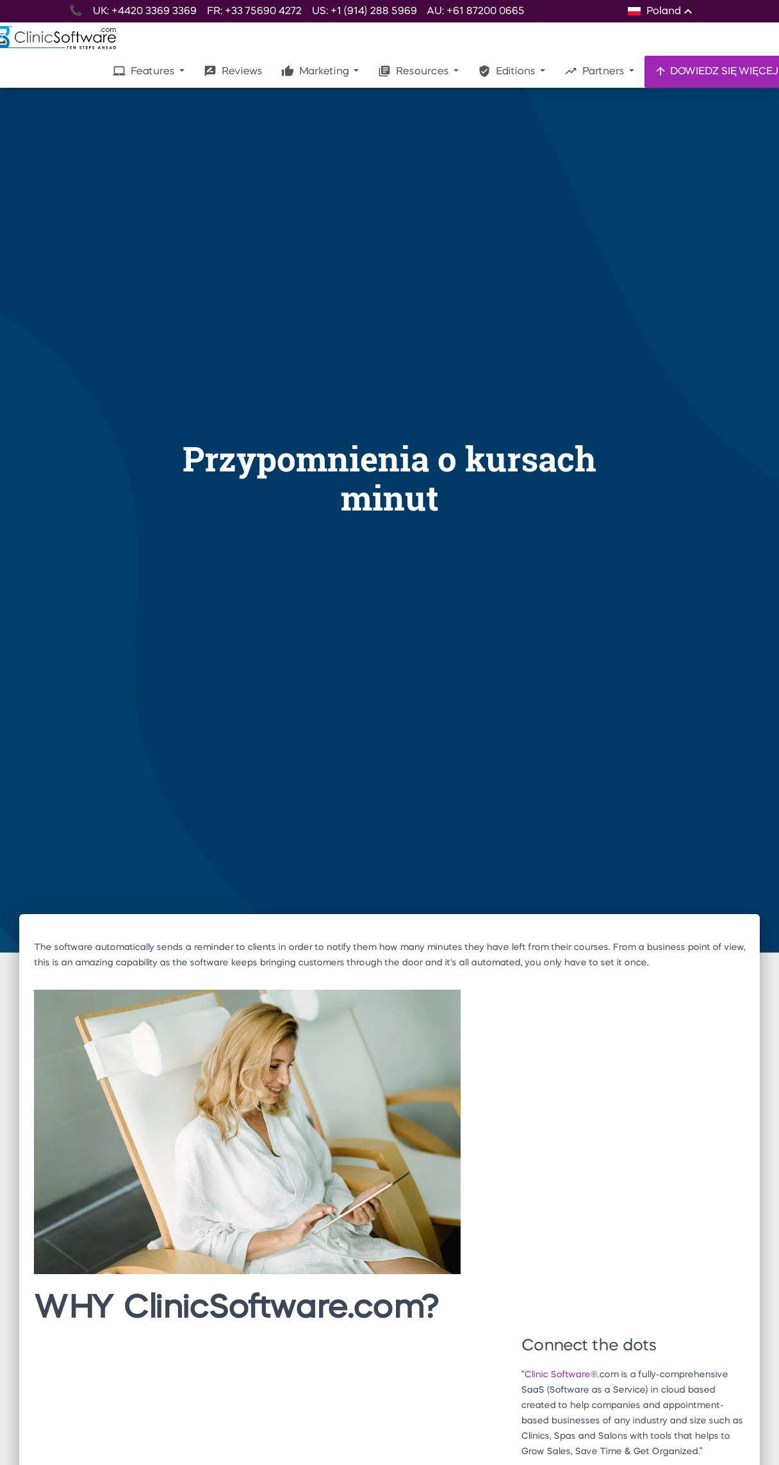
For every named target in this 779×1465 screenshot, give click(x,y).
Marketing (316, 71)
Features (145, 71)
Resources (414, 71)
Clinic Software (557, 1374)
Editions (507, 71)
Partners (595, 71)
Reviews (233, 71)
